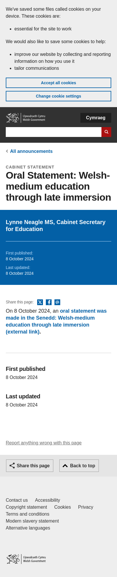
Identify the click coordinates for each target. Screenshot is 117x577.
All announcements (31, 151)
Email (57, 302)
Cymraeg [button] (95, 117)
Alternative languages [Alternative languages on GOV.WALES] (28, 527)
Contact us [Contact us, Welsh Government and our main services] (17, 500)
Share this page (33, 465)
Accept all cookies (58, 82)
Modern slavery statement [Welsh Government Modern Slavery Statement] (32, 521)
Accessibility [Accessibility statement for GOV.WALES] (47, 500)
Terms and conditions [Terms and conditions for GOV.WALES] (27, 514)
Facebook (49, 302)
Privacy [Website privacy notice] (85, 507)
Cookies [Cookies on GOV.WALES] (62, 507)
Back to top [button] (82, 465)
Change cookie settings (58, 96)
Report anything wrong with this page (44, 442)
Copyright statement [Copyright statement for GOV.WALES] (26, 507)
